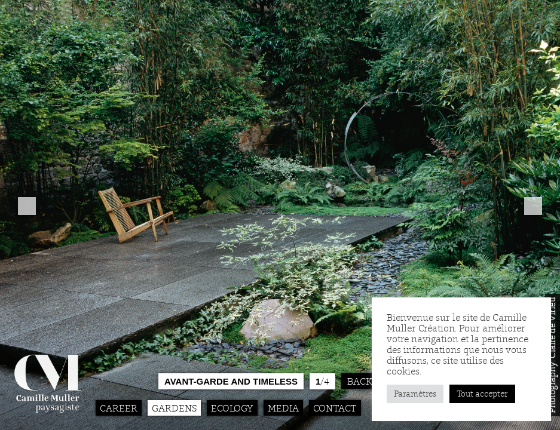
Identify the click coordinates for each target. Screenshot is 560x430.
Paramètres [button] (415, 394)
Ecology (232, 408)
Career (118, 408)
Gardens (174, 408)
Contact (335, 408)
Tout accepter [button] (482, 394)
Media (283, 408)
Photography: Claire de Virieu (552, 355)
